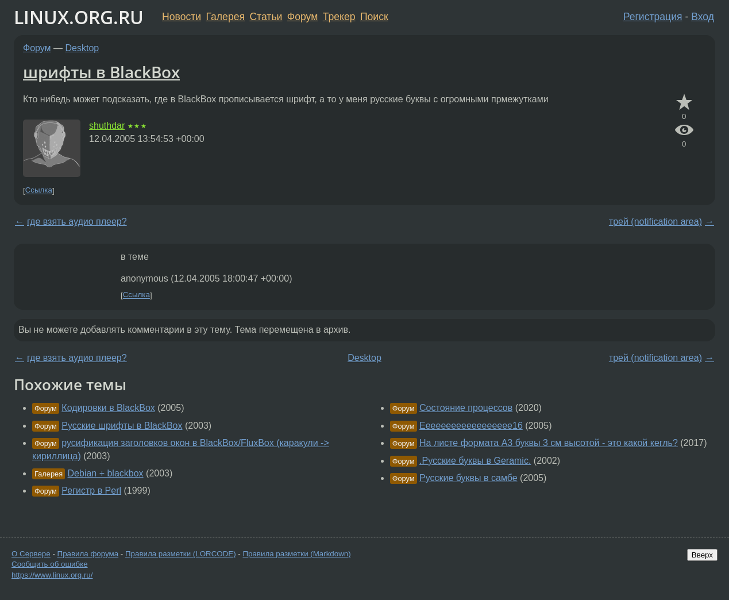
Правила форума (88, 553)
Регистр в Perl (91, 490)
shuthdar (107, 125)
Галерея (225, 16)
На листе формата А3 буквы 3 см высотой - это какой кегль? (548, 443)
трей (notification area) (655, 221)
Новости (181, 16)
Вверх (702, 555)
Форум (302, 16)
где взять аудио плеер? (77, 221)
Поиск (374, 16)
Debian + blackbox (106, 473)
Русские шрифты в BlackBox (121, 425)
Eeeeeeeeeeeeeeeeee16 (471, 425)
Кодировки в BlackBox (108, 408)
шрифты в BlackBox (101, 72)
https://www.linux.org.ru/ (51, 575)
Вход (702, 16)
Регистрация (652, 16)
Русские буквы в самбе (468, 478)
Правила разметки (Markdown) (296, 553)
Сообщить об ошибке (49, 564)
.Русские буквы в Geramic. (475, 461)
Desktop (82, 48)
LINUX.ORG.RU (79, 17)
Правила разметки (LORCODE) (180, 553)
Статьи (265, 16)
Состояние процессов (465, 408)
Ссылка (38, 190)
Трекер (339, 16)
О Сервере (31, 553)
